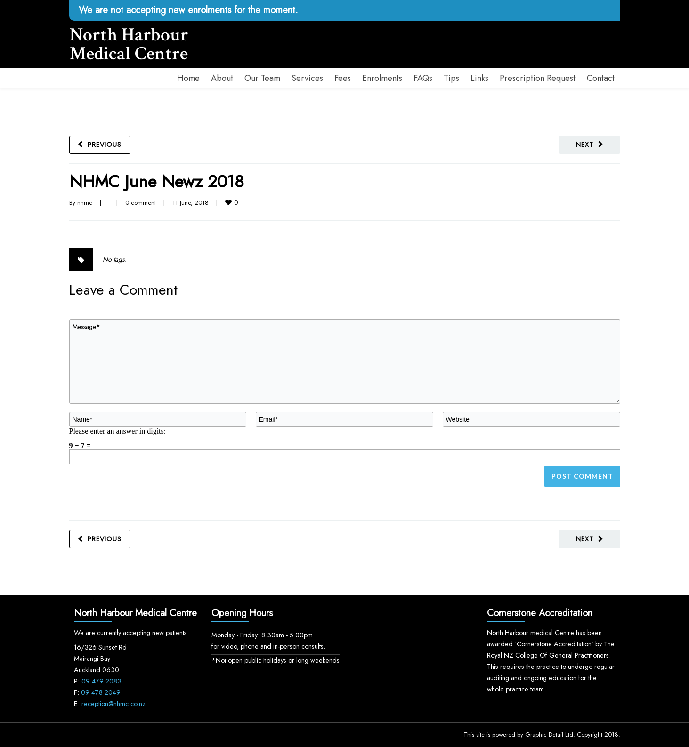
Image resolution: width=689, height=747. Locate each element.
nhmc (84, 202)
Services (307, 78)
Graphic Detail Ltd (549, 734)
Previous (105, 144)
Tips (451, 78)
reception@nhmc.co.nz (113, 703)
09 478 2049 (101, 692)
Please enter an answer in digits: (117, 430)
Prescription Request (538, 78)
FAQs (422, 78)
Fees (342, 78)
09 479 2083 (101, 681)
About (222, 78)
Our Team (262, 78)
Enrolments (382, 78)
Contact (601, 78)
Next (584, 144)
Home (188, 78)
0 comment (140, 202)
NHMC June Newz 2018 (156, 181)
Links (479, 78)
